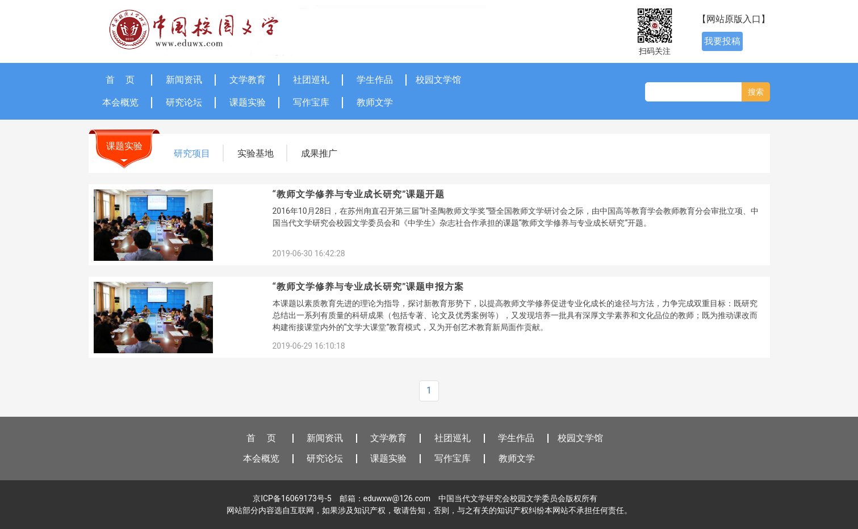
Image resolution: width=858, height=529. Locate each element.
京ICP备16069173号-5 (292, 498)
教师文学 (375, 102)
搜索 (756, 91)
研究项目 (192, 153)
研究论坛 (184, 102)
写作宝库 (311, 102)
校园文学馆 (438, 79)
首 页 (120, 79)
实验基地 (255, 153)
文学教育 (247, 79)
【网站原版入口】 (733, 19)
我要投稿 (722, 41)
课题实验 (247, 102)
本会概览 (120, 102)
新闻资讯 (184, 79)
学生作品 (375, 79)
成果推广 (319, 153)
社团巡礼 (311, 79)
